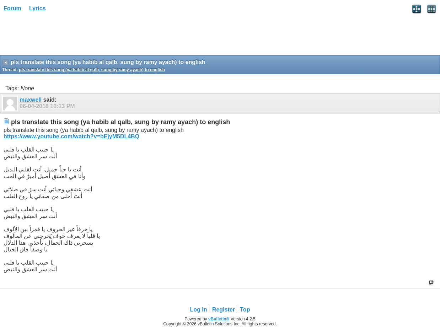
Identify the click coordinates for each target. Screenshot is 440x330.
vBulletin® (219, 318)
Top (245, 310)
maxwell (31, 100)
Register (223, 310)
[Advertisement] (57, 36)
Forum (12, 8)
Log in (198, 310)
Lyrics (37, 8)
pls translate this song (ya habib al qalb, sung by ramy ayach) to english (92, 69)
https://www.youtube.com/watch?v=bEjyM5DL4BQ (71, 136)
